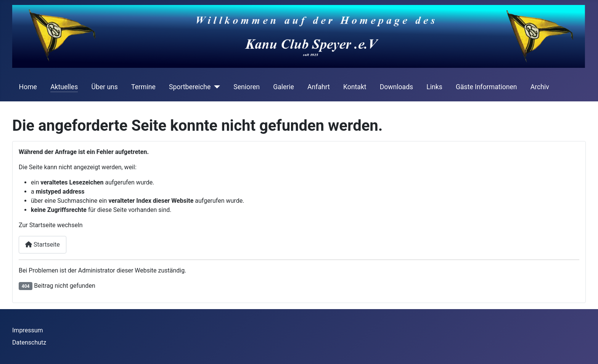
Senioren (246, 87)
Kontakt (355, 87)
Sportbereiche (190, 87)
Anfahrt (318, 87)
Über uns (104, 87)
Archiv (539, 87)
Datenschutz (29, 342)
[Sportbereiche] (215, 87)
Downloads (396, 87)
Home (28, 87)
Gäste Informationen (486, 87)
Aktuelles (64, 87)
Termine (143, 87)
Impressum (27, 330)
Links (434, 87)
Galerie (283, 87)
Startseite (42, 244)
